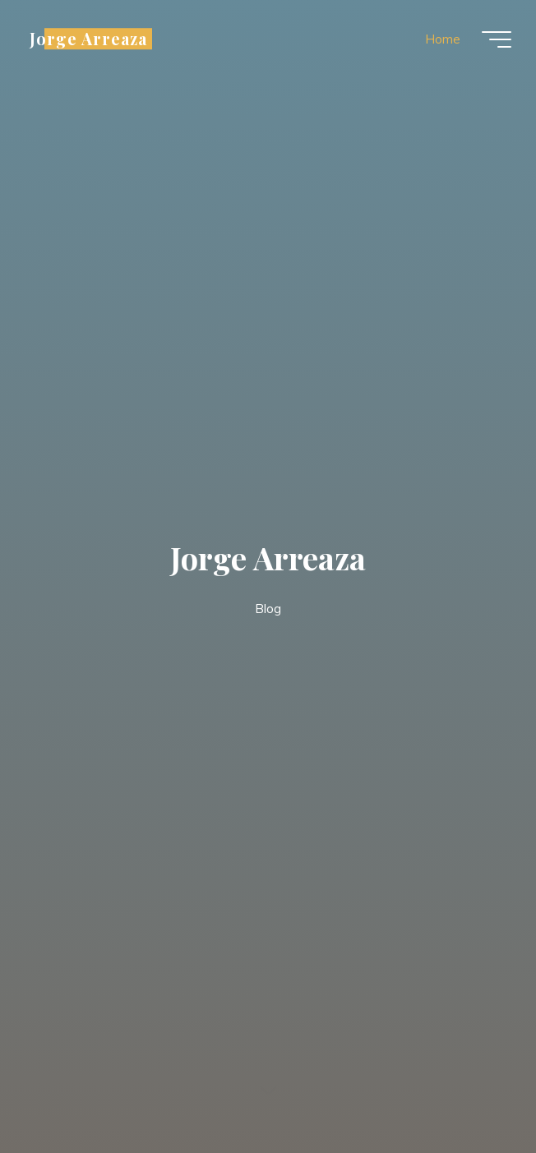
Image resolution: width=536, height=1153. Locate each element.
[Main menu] (496, 39)
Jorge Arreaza (88, 38)
